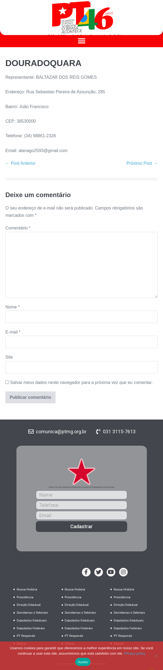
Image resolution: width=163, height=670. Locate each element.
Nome (12, 307)
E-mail (12, 332)
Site (9, 357)
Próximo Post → (142, 163)
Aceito (83, 662)
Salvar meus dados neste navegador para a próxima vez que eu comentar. (81, 382)
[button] (81, 41)
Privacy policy (134, 653)
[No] (156, 655)
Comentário (17, 228)
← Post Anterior (20, 163)
